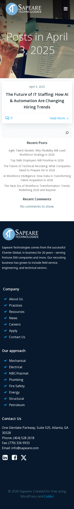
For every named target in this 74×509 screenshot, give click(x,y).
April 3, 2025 (37, 86)
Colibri (49, 496)
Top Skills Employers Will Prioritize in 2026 (37, 160)
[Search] (67, 132)
